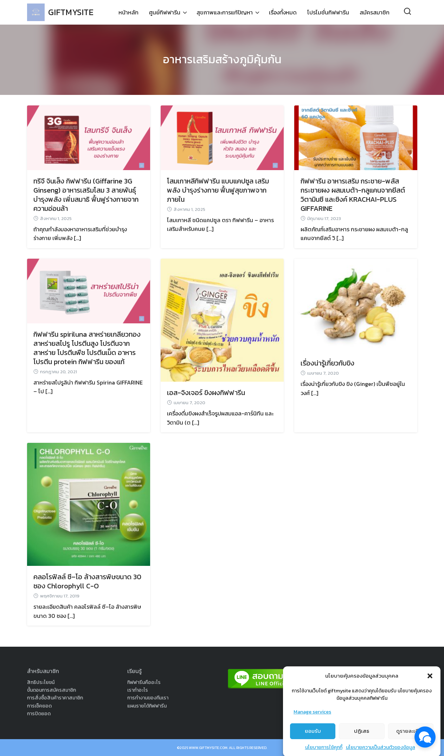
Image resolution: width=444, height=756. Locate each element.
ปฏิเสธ (361, 741)
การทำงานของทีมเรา (147, 698)
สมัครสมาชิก (375, 12)
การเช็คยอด (39, 706)
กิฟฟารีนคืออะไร (144, 682)
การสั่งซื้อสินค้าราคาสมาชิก (55, 698)
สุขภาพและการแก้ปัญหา (225, 12)
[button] (429, 686)
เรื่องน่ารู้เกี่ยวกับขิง (327, 363)
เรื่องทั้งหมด (283, 12)
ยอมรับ (313, 741)
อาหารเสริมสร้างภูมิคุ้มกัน (222, 59)
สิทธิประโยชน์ (40, 682)
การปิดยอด (39, 713)
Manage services (312, 722)
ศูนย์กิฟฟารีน (164, 12)
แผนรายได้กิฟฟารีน (147, 706)
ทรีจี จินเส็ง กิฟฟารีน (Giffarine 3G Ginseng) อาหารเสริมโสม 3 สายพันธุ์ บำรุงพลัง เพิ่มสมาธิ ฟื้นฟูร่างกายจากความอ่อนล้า (86, 195)
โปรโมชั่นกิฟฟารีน (328, 12)
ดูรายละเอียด (410, 741)
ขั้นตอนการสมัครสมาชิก (51, 690)
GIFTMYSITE (71, 12)
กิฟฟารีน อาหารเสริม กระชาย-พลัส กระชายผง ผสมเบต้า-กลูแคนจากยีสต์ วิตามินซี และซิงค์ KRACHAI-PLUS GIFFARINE (353, 195)
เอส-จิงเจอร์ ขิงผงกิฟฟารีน (206, 392)
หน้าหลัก (128, 12)
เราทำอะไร (137, 690)
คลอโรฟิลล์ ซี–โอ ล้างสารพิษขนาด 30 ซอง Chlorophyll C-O (87, 581)
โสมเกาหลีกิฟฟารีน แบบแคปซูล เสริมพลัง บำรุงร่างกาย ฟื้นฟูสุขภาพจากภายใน (218, 190)
